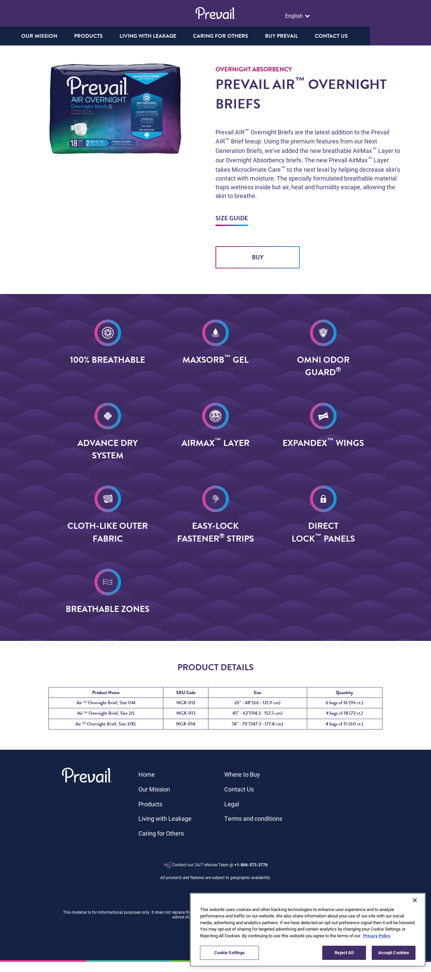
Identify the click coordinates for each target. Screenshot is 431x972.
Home (146, 774)
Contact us (361, 36)
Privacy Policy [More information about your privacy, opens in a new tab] (377, 936)
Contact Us (239, 789)
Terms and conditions (253, 818)
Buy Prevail (311, 36)
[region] (308, 930)
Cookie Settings (229, 952)
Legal (231, 804)
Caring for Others (161, 833)
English (294, 16)
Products (150, 804)
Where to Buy (242, 774)
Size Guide (232, 218)
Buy (258, 257)
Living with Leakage (165, 818)
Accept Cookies (393, 952)
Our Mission (70, 36)
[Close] (414, 900)
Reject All (344, 952)
